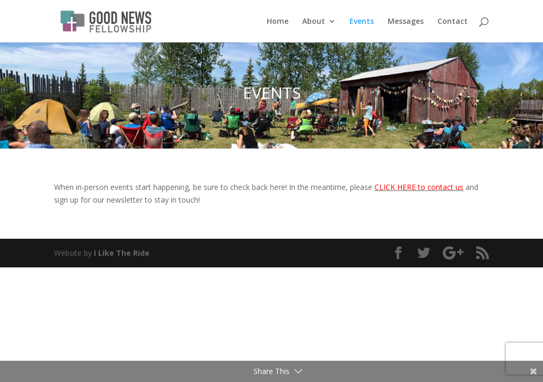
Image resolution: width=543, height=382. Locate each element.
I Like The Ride (122, 253)
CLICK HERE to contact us (418, 187)
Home (277, 22)
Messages (406, 22)
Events (361, 22)
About (313, 22)
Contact (452, 22)
